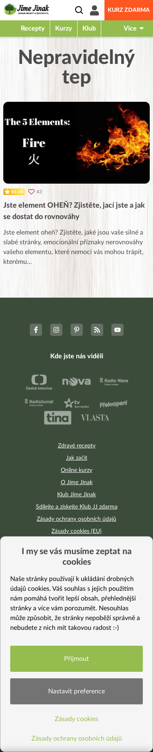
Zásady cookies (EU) (76, 531)
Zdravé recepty (76, 446)
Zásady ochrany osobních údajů (76, 519)
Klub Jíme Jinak (76, 495)
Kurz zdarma (129, 10)
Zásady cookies (76, 719)
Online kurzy (76, 470)
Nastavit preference (76, 691)
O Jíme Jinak (77, 482)
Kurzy (63, 28)
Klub (89, 28)
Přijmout (76, 659)
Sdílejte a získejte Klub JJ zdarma (77, 507)
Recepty (33, 28)
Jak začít (76, 458)
